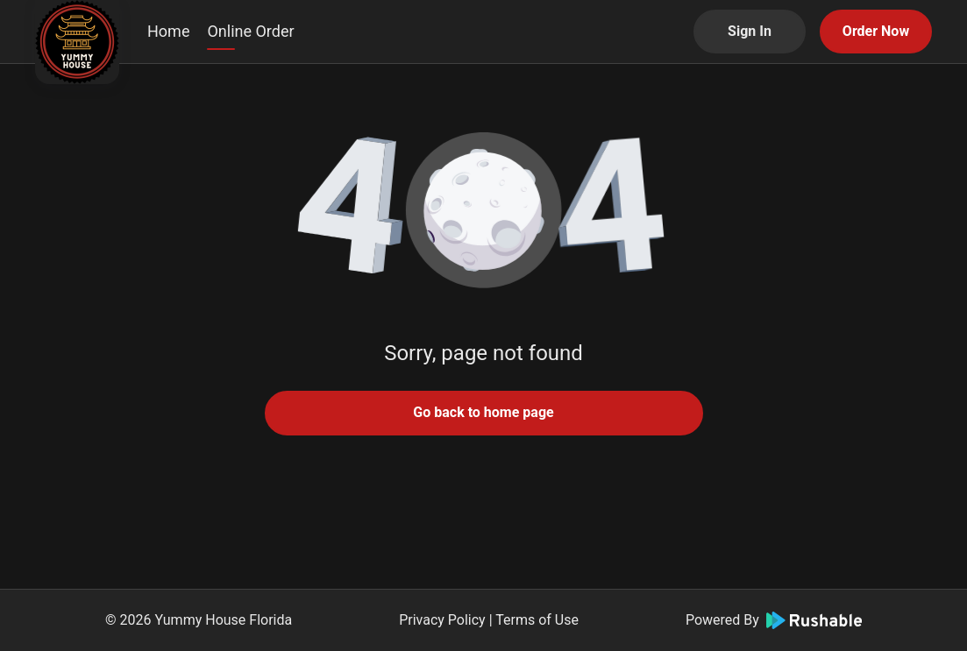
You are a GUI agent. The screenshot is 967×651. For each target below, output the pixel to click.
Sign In (749, 31)
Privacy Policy (442, 620)
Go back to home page (483, 412)
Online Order (250, 31)
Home (168, 31)
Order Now (876, 31)
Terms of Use (537, 620)
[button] (484, 210)
